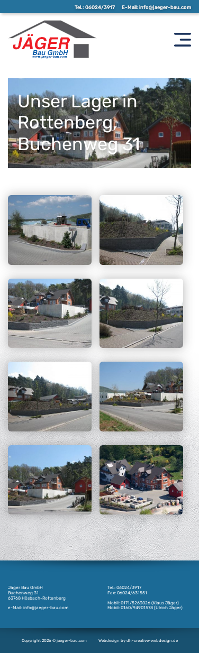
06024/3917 (100, 7)
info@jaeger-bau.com (165, 7)
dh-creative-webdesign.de (152, 640)
